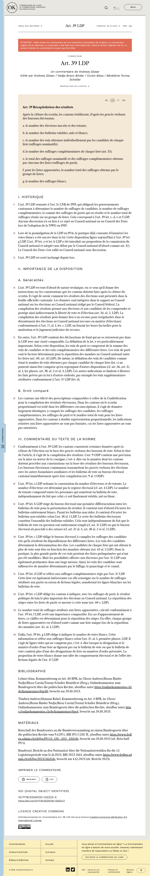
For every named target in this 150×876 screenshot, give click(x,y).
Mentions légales (130, 871)
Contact (49, 860)
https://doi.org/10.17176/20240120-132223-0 (41, 800)
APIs (83, 870)
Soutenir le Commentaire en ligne (104, 857)
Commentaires (17, 844)
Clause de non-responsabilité (94, 871)
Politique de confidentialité (114, 871)
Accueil (49, 844)
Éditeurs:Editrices (18, 860)
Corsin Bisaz (95, 75)
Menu (133, 7)
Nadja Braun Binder (71, 75)
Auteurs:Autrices (18, 852)
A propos (50, 852)
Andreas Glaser (89, 71)
